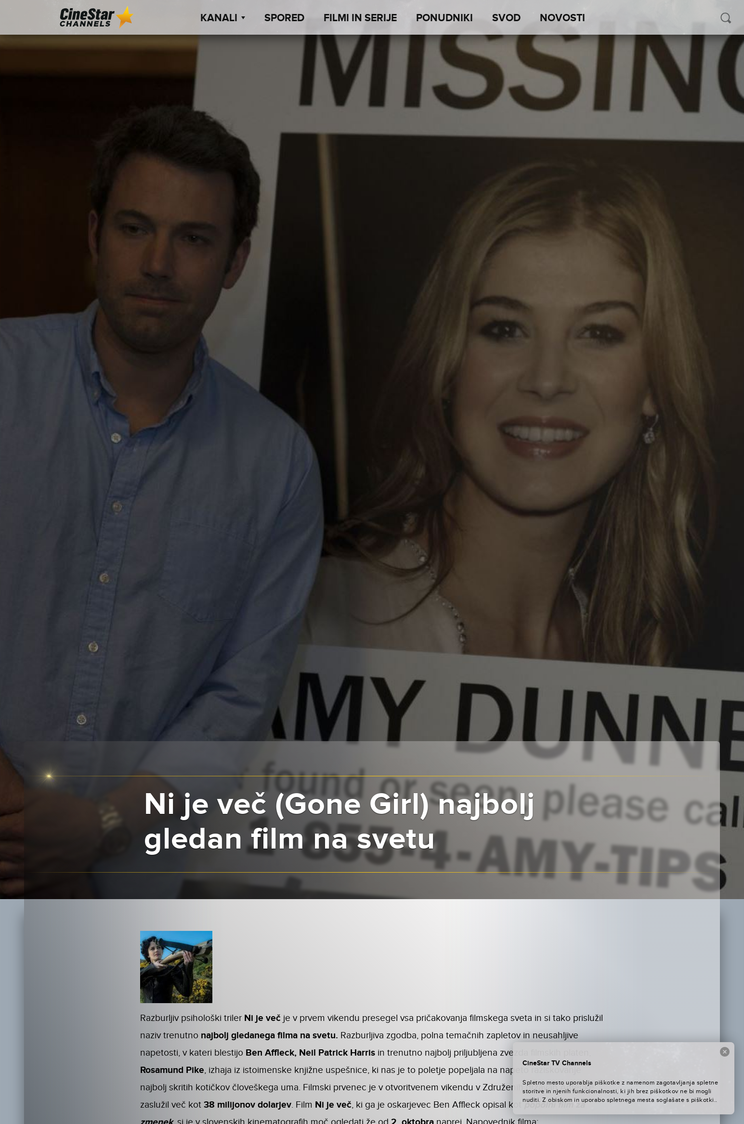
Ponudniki (444, 18)
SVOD (506, 18)
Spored (284, 18)
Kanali (222, 18)
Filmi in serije (360, 18)
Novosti (562, 18)
